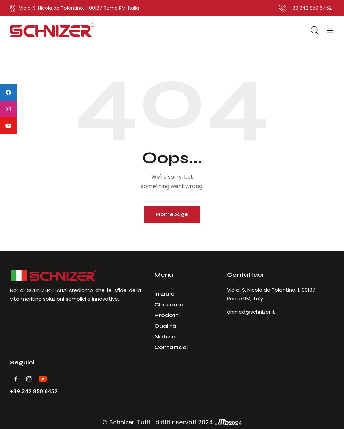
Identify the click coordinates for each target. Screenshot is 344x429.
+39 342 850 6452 (34, 391)
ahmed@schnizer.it (251, 311)
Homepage (172, 214)
